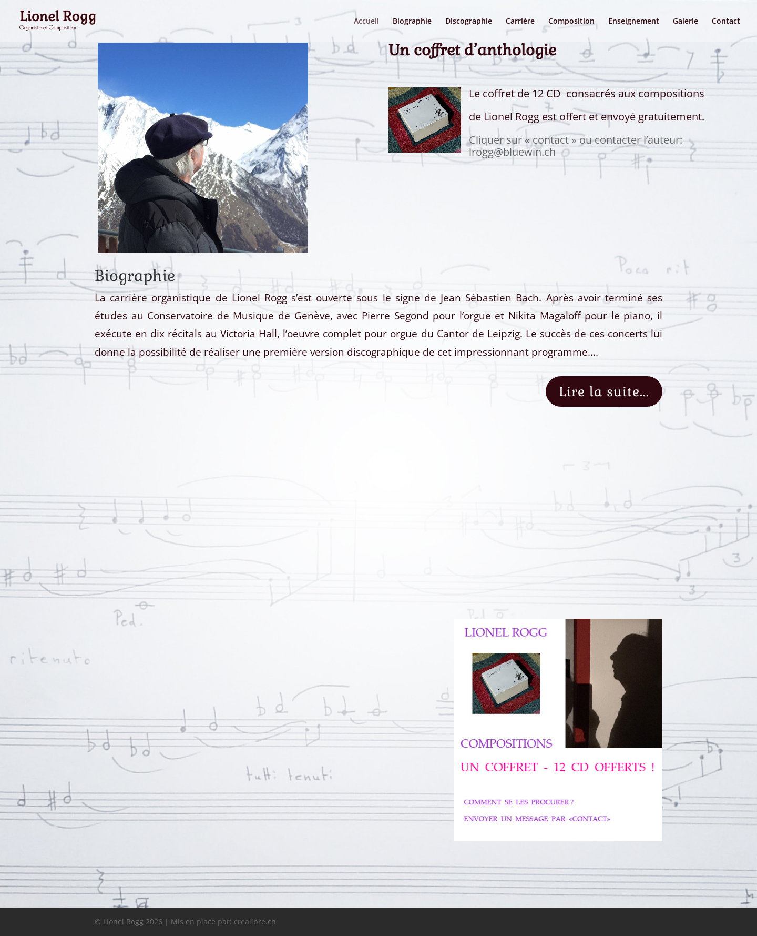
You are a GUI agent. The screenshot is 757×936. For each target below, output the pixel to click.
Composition (571, 21)
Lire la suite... (604, 391)
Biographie (412, 21)
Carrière (520, 21)
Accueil (366, 21)
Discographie (468, 21)
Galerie (685, 21)
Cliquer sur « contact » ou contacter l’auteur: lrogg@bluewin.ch (575, 146)
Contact (726, 21)
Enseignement (633, 21)
